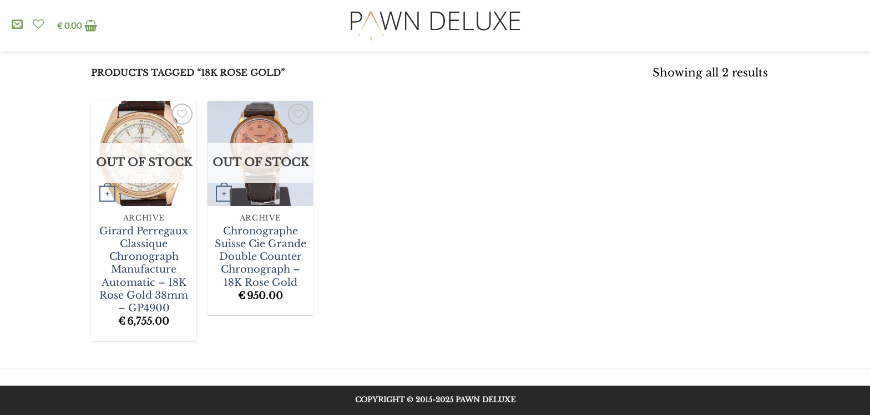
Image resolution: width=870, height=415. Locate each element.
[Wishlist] (38, 23)
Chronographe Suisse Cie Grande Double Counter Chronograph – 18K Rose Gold (260, 257)
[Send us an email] (17, 25)
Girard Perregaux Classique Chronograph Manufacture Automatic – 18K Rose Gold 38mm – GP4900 (143, 269)
